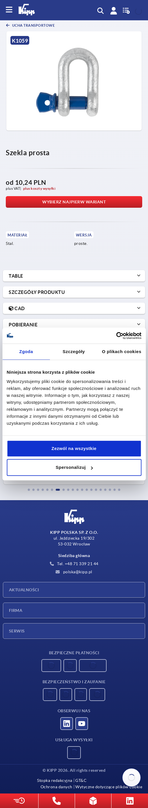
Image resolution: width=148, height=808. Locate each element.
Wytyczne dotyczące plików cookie (108, 787)
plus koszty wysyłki (39, 188)
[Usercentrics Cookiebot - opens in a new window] (116, 335)
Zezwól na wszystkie (74, 448)
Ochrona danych (56, 787)
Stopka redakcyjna (54, 780)
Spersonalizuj (74, 467)
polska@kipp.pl (74, 572)
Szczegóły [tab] (74, 351)
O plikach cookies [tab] (121, 351)
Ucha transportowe (33, 25)
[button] (29, 490)
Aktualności (24, 590)
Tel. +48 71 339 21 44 (74, 563)
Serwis (17, 631)
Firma (15, 610)
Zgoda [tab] (26, 351)
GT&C (81, 780)
